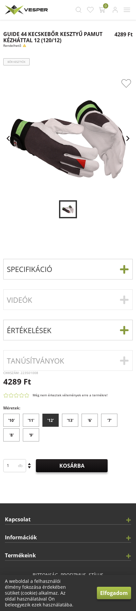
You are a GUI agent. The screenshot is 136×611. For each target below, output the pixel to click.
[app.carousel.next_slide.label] (128, 138)
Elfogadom (114, 593)
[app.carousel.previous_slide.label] (8, 138)
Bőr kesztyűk (16, 61)
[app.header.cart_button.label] (102, 10)
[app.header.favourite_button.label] (90, 10)
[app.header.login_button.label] (115, 10)
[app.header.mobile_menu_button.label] (127, 10)
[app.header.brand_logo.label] (25, 10)
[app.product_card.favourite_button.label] (126, 83)
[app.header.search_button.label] (78, 10)
